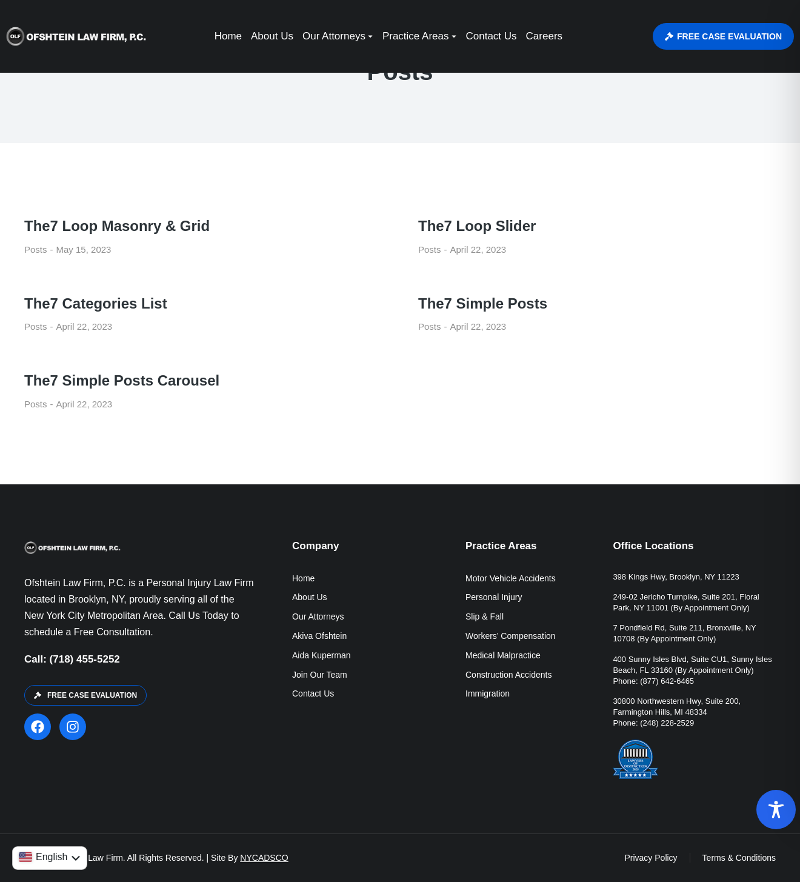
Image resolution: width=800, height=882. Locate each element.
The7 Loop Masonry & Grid (117, 226)
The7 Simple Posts (482, 303)
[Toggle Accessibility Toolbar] (776, 809)
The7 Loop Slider (477, 226)
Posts (35, 249)
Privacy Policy (650, 858)
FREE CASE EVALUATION (723, 36)
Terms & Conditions (739, 858)
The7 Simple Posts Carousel (122, 380)
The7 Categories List (95, 303)
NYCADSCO (264, 858)
